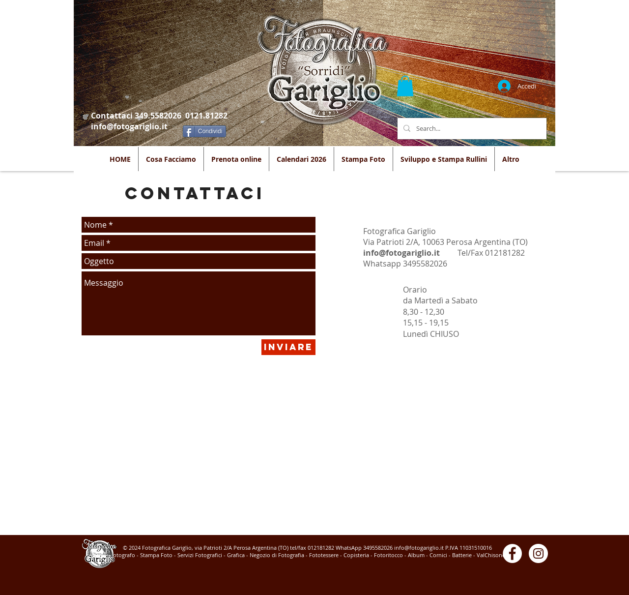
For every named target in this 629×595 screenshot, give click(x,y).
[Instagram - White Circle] (538, 553)
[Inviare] (288, 347)
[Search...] (471, 128)
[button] (405, 86)
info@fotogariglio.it (129, 126)
